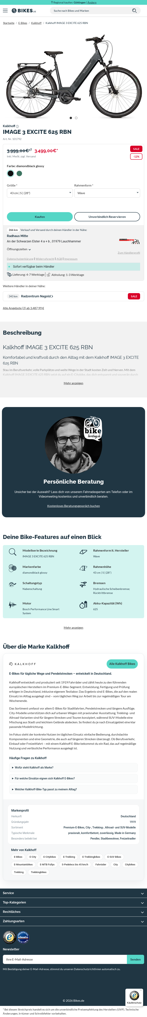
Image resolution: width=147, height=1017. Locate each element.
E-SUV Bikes (114, 856)
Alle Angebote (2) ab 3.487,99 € (23, 308)
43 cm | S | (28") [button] (20, 193)
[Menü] (141, 991)
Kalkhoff (36, 23)
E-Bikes (22, 23)
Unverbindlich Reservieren (107, 216)
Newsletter (11, 949)
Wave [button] (81, 193)
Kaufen (40, 216)
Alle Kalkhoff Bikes (122, 664)
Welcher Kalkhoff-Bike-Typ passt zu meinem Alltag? (46, 789)
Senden (135, 959)
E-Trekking (69, 856)
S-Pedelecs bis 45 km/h (75, 864)
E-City (33, 856)
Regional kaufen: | (74, 2)
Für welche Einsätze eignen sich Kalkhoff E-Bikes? (45, 778)
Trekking (19, 872)
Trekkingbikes (38, 872)
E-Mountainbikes (23, 864)
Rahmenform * (83, 185)
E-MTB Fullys (47, 864)
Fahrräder (101, 864)
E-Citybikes (49, 856)
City (116, 864)
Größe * (12, 185)
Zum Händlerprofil (129, 252)
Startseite (8, 23)
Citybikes (130, 864)
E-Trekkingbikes (91, 856)
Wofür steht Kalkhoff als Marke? (34, 767)
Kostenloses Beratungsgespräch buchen (73, 506)
